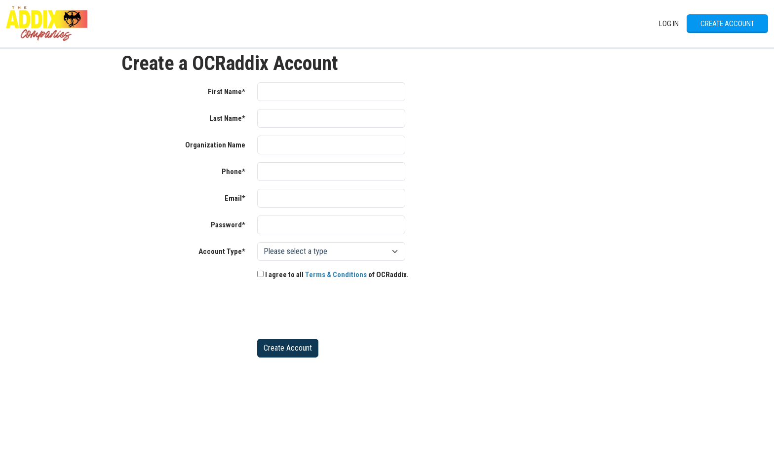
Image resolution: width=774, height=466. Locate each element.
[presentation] (332, 311)
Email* (235, 198)
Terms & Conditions (336, 274)
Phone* (233, 171)
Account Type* (221, 251)
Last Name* (227, 118)
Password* (228, 224)
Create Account (727, 23)
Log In (669, 23)
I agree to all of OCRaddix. (333, 274)
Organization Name (215, 145)
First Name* (226, 91)
